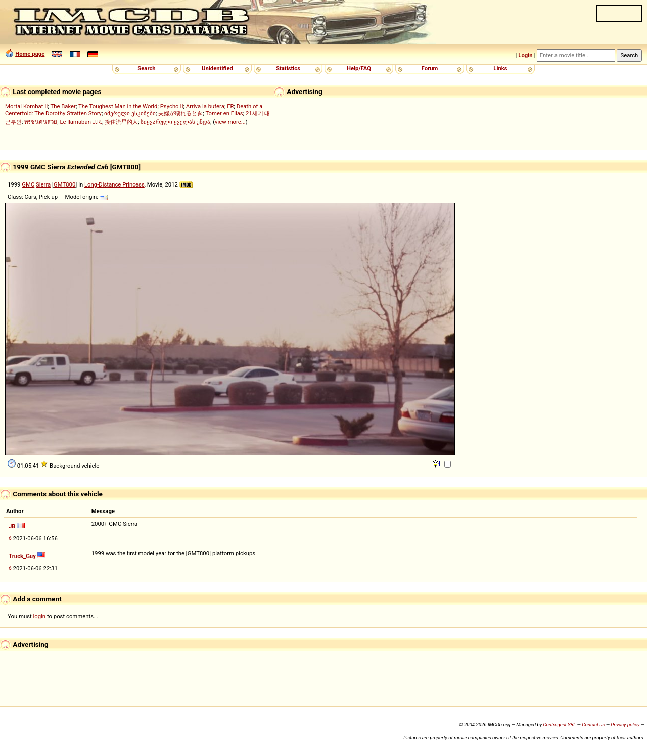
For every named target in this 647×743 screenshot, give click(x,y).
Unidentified (217, 68)
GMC (28, 184)
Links (500, 68)
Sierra (43, 184)
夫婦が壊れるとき (180, 113)
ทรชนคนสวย (40, 121)
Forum (430, 68)
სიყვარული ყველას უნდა (175, 121)
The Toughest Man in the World (118, 106)
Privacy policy (625, 724)
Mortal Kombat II (26, 106)
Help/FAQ (359, 68)
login (39, 616)
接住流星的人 (121, 121)
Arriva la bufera (205, 106)
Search (146, 68)
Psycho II (171, 106)
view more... (230, 121)
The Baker (63, 106)
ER (230, 106)
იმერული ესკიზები (130, 113)
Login (525, 55)
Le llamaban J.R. (81, 121)
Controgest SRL (559, 724)
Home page (29, 53)
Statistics (288, 68)
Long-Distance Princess (114, 184)
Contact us (593, 724)
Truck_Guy (22, 556)
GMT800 (64, 184)
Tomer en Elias (224, 113)
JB (12, 526)
